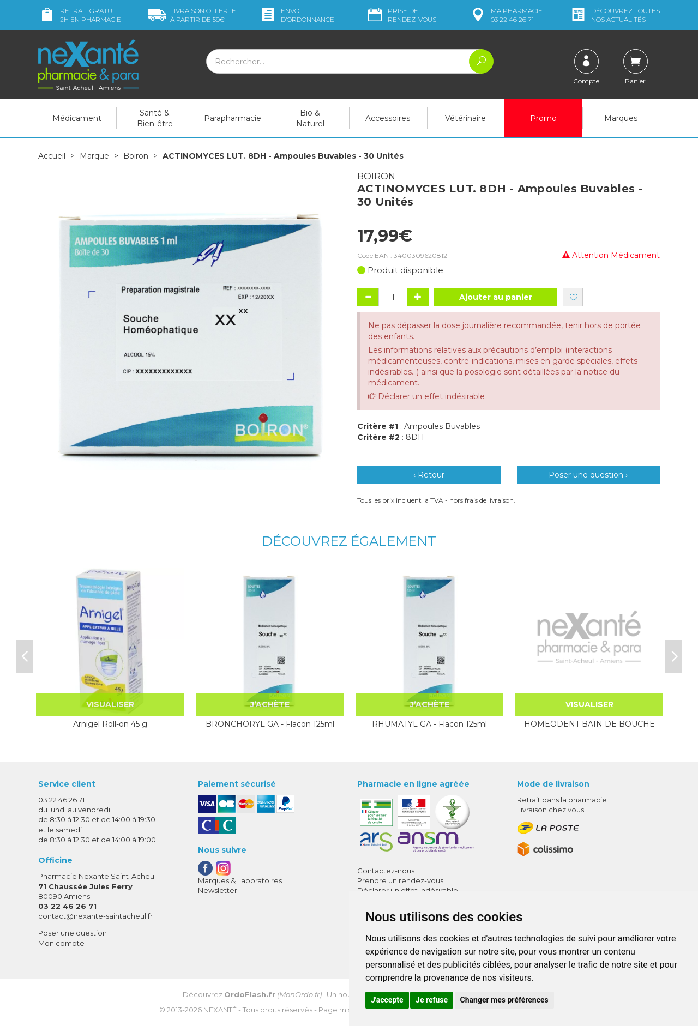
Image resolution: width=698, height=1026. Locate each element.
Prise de (401, 15)
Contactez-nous (385, 870)
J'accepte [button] (387, 999)
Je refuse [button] (432, 999)
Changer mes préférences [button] (504, 999)
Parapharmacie (232, 118)
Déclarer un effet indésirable (431, 396)
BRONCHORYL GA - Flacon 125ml (270, 724)
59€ (192, 15)
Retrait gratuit (79, 15)
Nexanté (220, 1009)
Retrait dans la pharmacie (562, 799)
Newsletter (217, 890)
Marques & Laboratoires (240, 880)
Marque (94, 156)
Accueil (51, 156)
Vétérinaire (465, 118)
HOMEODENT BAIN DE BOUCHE (589, 724)
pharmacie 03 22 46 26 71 (506, 15)
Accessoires (387, 118)
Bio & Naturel (310, 118)
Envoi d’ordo (296, 15)
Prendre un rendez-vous (400, 880)
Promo (543, 118)
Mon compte (61, 943)
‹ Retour (428, 475)
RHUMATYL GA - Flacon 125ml (429, 724)
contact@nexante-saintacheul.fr (95, 916)
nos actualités (614, 15)
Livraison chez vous (550, 809)
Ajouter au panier (495, 297)
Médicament (76, 118)
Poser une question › (588, 475)
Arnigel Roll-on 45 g (110, 724)
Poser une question (72, 932)
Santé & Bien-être (155, 118)
